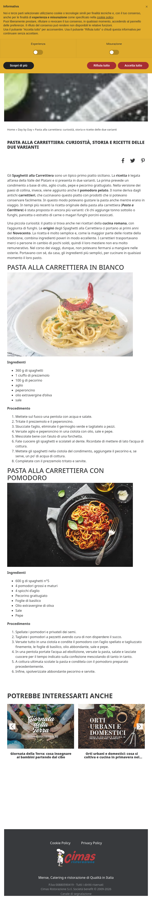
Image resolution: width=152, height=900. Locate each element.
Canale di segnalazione (76, 894)
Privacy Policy (91, 843)
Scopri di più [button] (18, 65)
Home (11, 129)
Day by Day (25, 129)
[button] (146, 6)
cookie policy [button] (105, 17)
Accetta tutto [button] (133, 65)
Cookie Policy (60, 843)
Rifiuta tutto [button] (102, 65)
